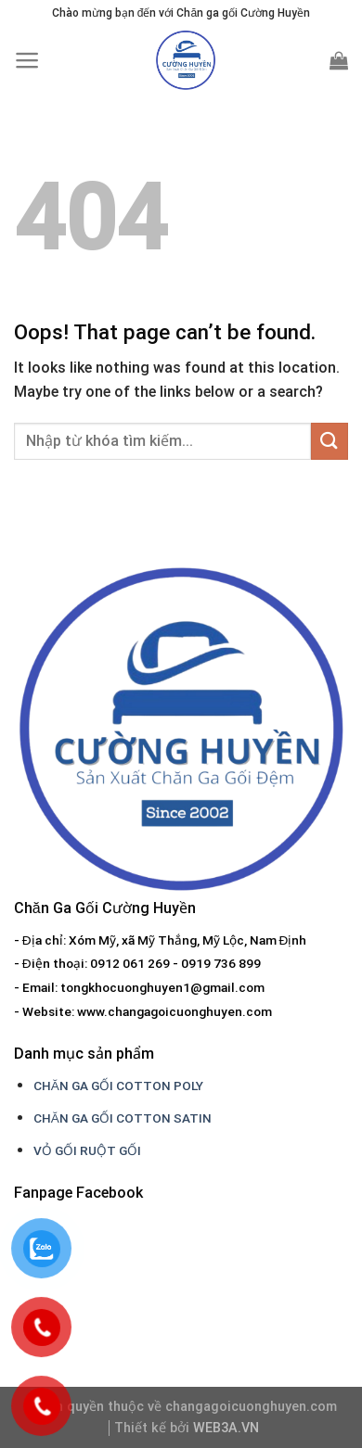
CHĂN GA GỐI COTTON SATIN (122, 1118)
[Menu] (27, 60)
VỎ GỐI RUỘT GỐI (87, 1150)
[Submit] (329, 441)
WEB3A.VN (226, 1428)
